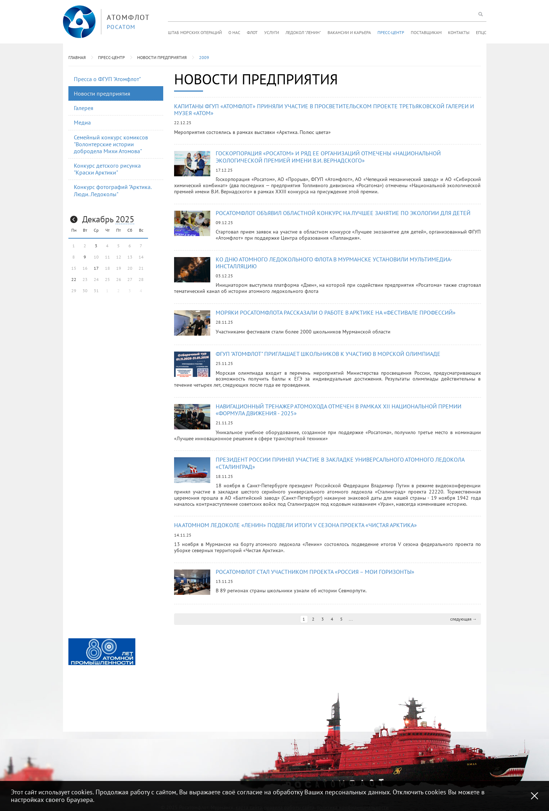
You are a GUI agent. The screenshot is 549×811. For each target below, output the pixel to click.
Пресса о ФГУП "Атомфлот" (107, 79)
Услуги (271, 32)
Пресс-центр (390, 32)
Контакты (458, 32)
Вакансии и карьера (349, 32)
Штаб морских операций (195, 32)
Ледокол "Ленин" (303, 32)
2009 (204, 57)
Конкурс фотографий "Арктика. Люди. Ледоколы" (113, 190)
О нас (234, 32)
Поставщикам (426, 32)
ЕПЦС (481, 32)
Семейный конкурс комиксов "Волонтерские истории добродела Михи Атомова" (111, 144)
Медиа (82, 122)
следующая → (463, 619)
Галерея (83, 108)
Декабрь (97, 219)
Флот (252, 32)
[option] (101, 651)
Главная (77, 57)
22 (73, 279)
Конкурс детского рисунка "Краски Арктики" (107, 169)
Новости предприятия (162, 57)
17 (96, 268)
